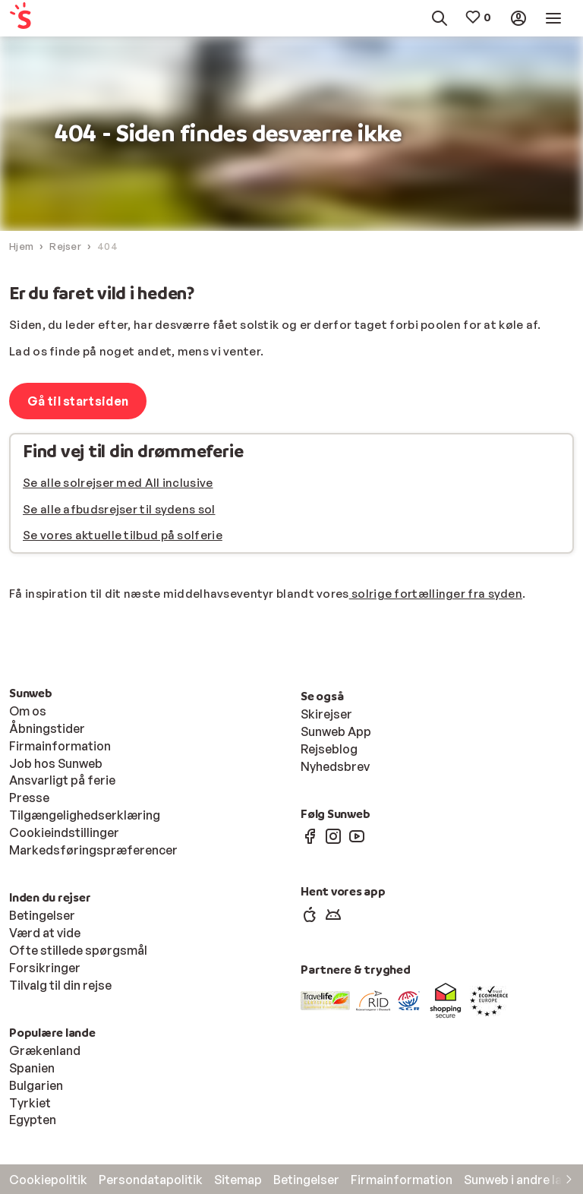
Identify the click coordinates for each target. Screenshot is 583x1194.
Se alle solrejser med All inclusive (118, 482)
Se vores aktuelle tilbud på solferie (122, 535)
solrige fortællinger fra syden (435, 593)
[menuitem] (45, 18)
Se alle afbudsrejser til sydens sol (119, 509)
